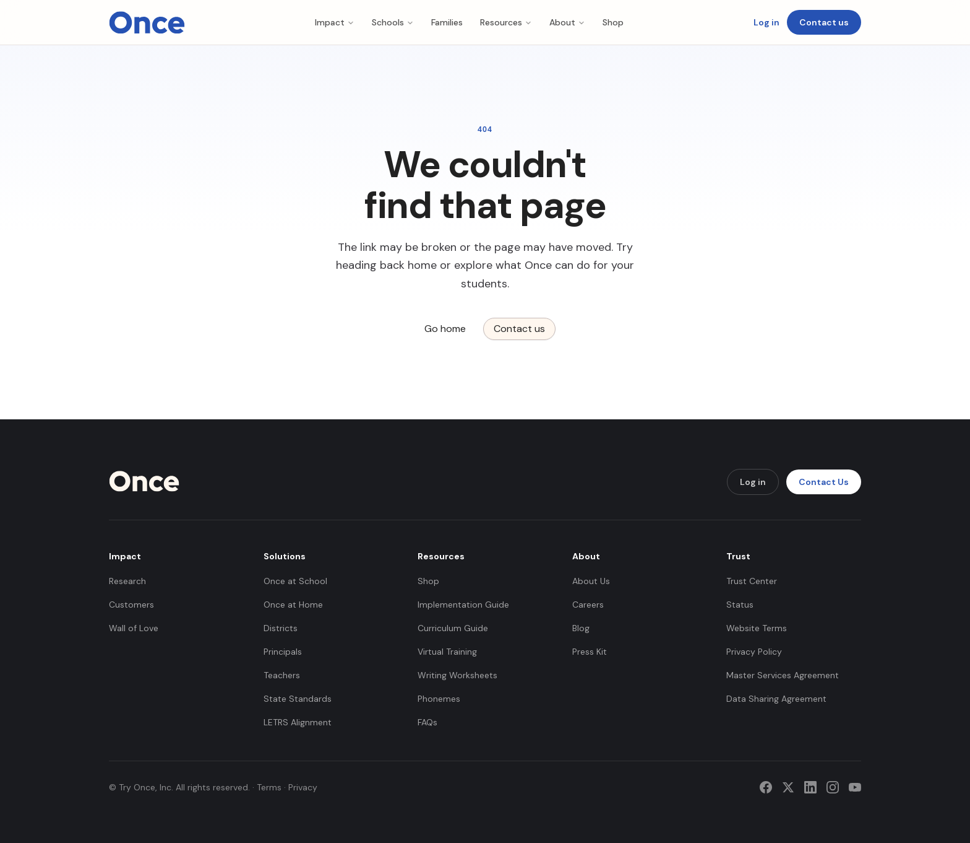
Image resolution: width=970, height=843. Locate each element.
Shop (613, 22)
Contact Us (824, 481)
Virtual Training (447, 651)
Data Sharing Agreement (776, 698)
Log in (766, 22)
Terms (269, 787)
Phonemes (439, 698)
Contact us (824, 22)
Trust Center (751, 581)
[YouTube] (855, 787)
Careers (588, 604)
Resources (506, 22)
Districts (281, 628)
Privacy (302, 787)
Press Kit (589, 651)
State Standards (298, 698)
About (567, 22)
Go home (445, 328)
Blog (581, 628)
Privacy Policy (754, 651)
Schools (393, 22)
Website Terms (756, 628)
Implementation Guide (463, 604)
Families (447, 22)
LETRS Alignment (298, 722)
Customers (131, 604)
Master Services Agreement (782, 675)
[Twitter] (788, 787)
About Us (591, 581)
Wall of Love (133, 628)
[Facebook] (766, 787)
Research (127, 581)
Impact (334, 22)
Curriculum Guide (453, 628)
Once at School (295, 581)
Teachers (282, 675)
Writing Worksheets (457, 675)
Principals (283, 651)
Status (739, 604)
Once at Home (293, 604)
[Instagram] (832, 787)
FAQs (427, 722)
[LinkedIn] (810, 787)
